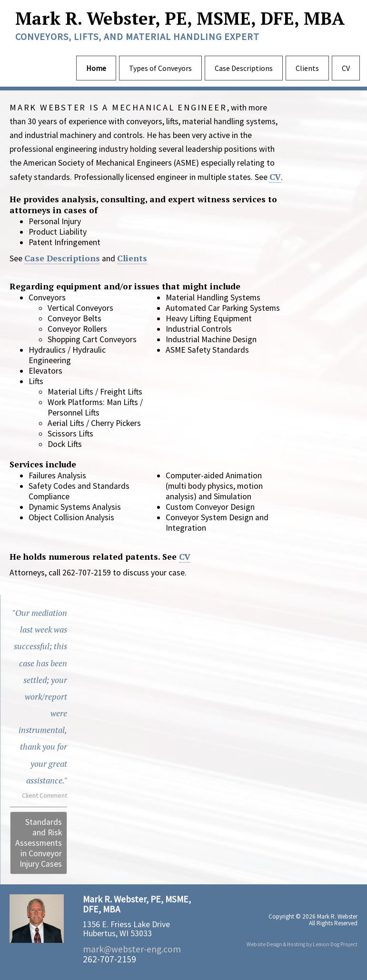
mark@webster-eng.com (132, 949)
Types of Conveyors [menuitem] (160, 68)
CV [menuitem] (346, 68)
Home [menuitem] (96, 68)
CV (275, 176)
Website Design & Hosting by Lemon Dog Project (302, 944)
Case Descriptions (62, 258)
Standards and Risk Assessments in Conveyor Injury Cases (38, 843)
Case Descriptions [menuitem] (244, 68)
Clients (132, 258)
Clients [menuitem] (307, 68)
